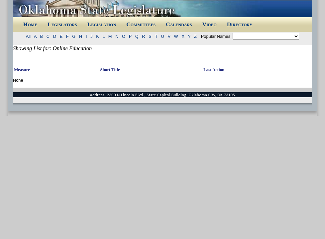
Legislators (62, 24)
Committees (141, 24)
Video (209, 24)
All (29, 36)
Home (30, 24)
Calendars (179, 24)
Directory (240, 24)
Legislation (101, 24)
